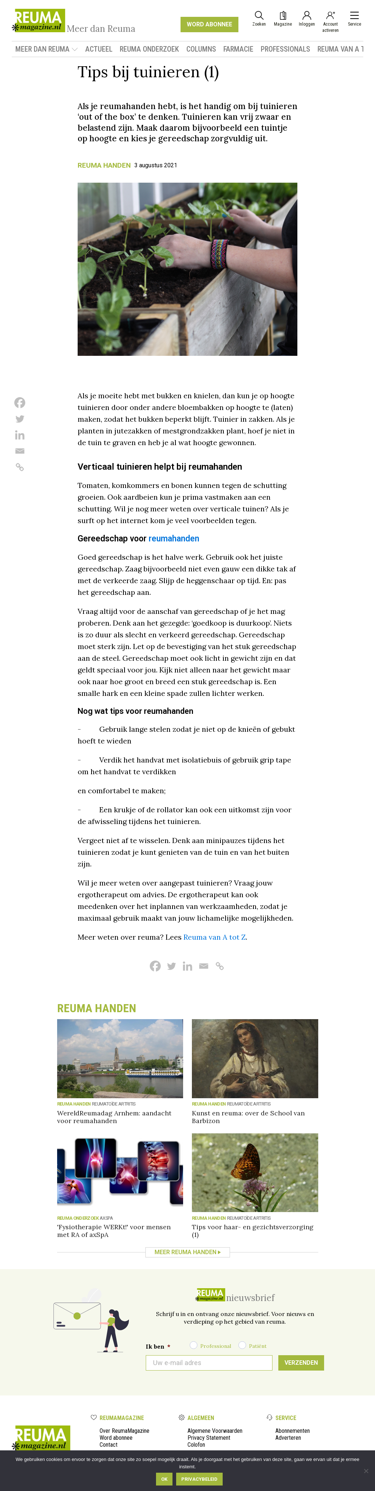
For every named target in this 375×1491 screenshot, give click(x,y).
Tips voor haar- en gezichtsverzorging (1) (252, 1231)
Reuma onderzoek (149, 49)
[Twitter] (19, 418)
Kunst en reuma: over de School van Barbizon (248, 1117)
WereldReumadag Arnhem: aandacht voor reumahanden (114, 1117)
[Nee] (366, 1471)
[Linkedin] (19, 435)
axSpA (106, 1218)
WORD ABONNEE (209, 24)
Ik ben (158, 1346)
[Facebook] (19, 402)
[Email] (19, 451)
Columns (201, 49)
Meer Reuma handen (185, 1252)
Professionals (285, 49)
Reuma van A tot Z (214, 937)
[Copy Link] (19, 467)
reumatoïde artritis (113, 1104)
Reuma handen (104, 165)
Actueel (98, 49)
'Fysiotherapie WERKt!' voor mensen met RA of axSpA (114, 1231)
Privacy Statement (209, 1437)
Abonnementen (292, 1430)
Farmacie (238, 49)
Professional (215, 1346)
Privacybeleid (199, 1479)
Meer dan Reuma (46, 49)
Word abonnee (116, 1437)
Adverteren (288, 1437)
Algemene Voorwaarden (215, 1430)
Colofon (196, 1444)
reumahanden (174, 539)
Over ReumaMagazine (124, 1430)
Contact (109, 1444)
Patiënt (258, 1346)
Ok (164, 1479)
